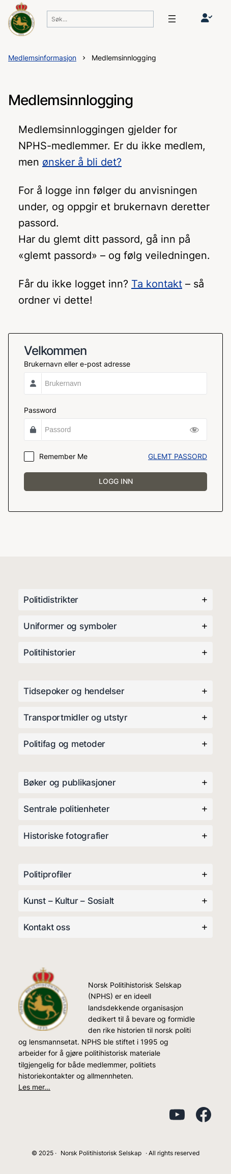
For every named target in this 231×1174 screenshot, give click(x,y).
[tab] (115, 599)
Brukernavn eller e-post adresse (77, 364)
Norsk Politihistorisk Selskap (101, 1153)
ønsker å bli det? (82, 162)
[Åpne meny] (172, 19)
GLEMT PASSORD (177, 456)
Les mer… (34, 1087)
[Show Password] (194, 429)
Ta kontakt (156, 284)
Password (40, 410)
